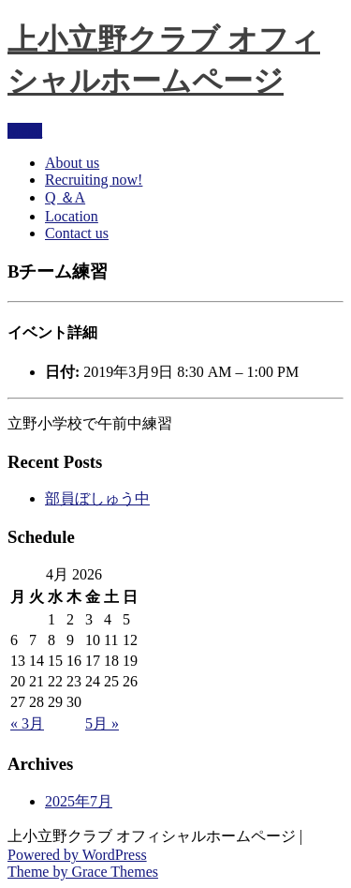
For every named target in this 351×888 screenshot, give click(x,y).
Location (71, 216)
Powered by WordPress (77, 855)
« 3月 (27, 723)
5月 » (102, 723)
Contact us (77, 233)
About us (72, 163)
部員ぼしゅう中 (97, 498)
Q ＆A (65, 197)
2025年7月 (78, 801)
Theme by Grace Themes (82, 872)
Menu (24, 131)
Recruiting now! (93, 180)
